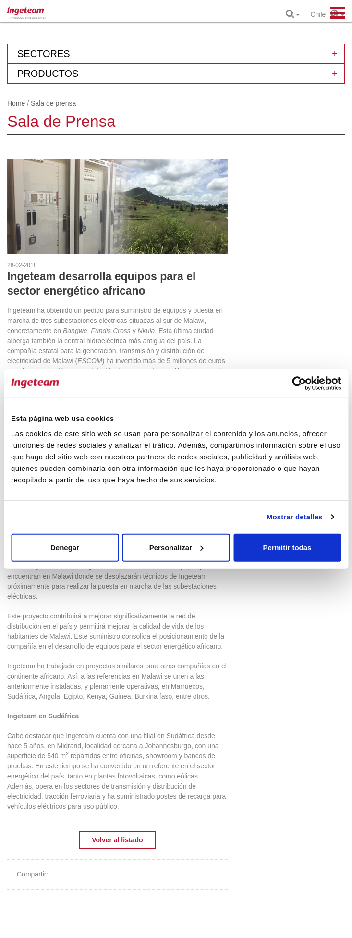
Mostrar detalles (295, 517)
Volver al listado (117, 840)
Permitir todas (287, 547)
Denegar (64, 547)
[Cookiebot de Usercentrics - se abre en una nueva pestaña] (299, 383)
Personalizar (176, 547)
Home (16, 103)
